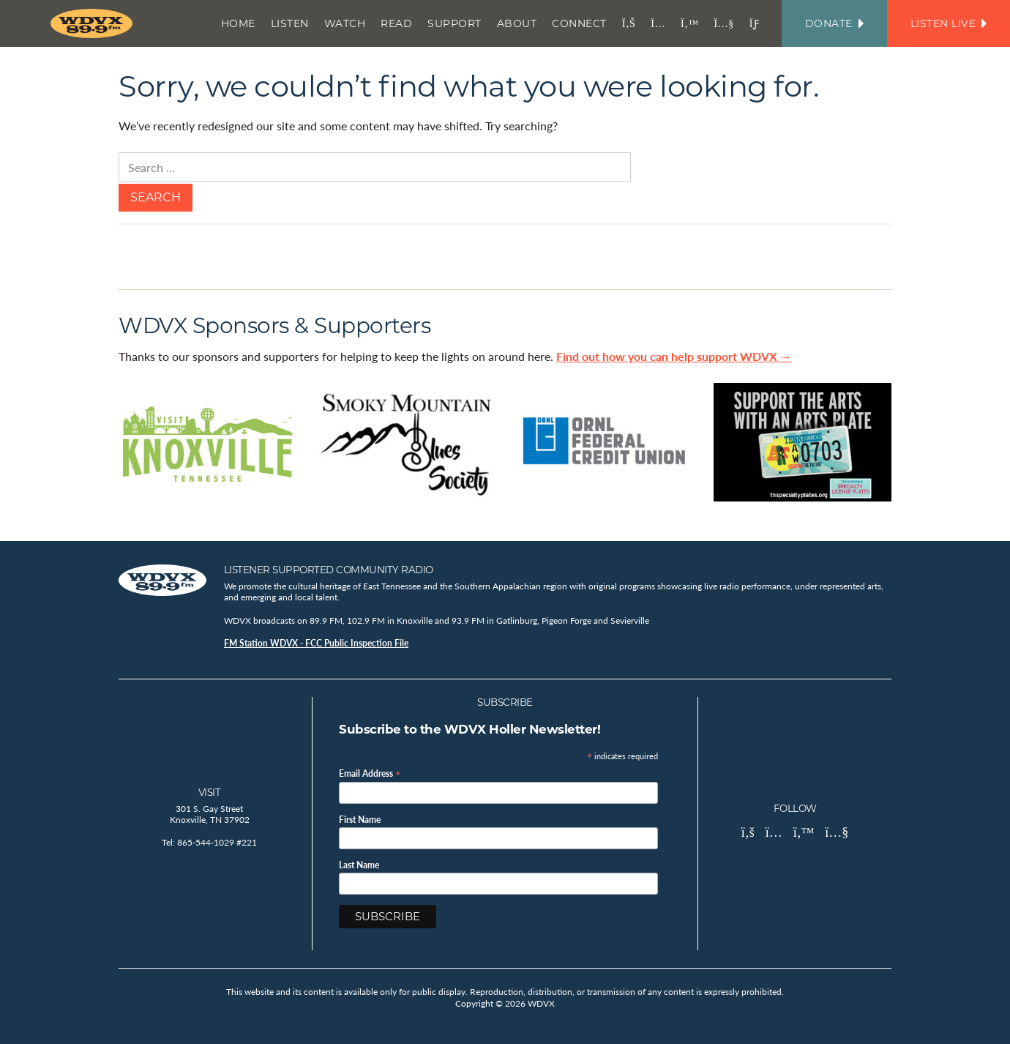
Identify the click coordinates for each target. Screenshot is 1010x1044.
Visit (209, 792)
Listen (290, 23)
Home (238, 23)
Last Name (359, 865)
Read (396, 23)
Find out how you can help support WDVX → (674, 356)
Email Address (370, 773)
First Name (360, 820)
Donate (834, 23)
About (517, 23)
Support (454, 23)
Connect (579, 23)
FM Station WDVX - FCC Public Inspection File (316, 643)
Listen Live (948, 23)
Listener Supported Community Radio (328, 569)
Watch (345, 23)
